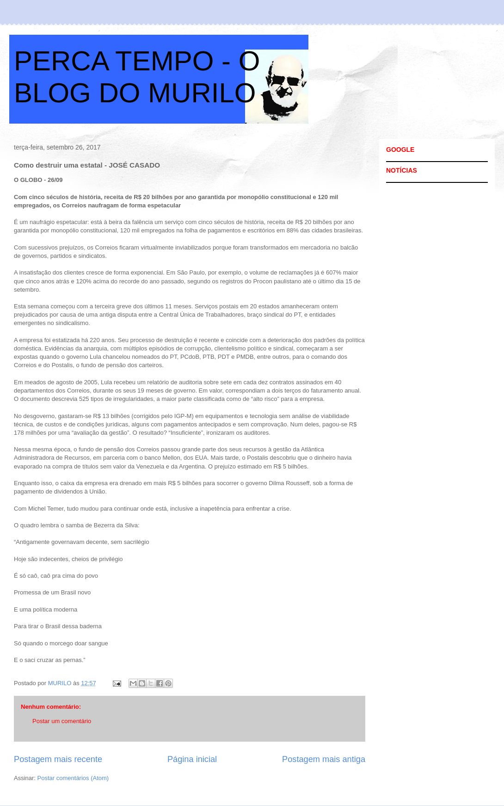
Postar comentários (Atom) (73, 778)
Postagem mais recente (58, 759)
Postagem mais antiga (323, 759)
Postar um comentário (61, 721)
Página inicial (192, 759)
